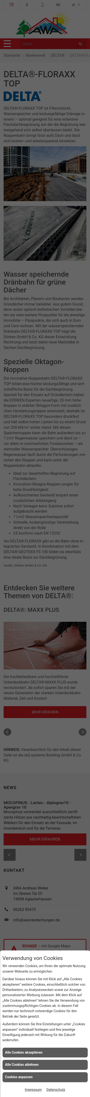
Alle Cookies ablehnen (22, 1064)
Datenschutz (56, 1090)
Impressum (33, 1090)
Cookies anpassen (19, 1077)
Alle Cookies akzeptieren (23, 1052)
